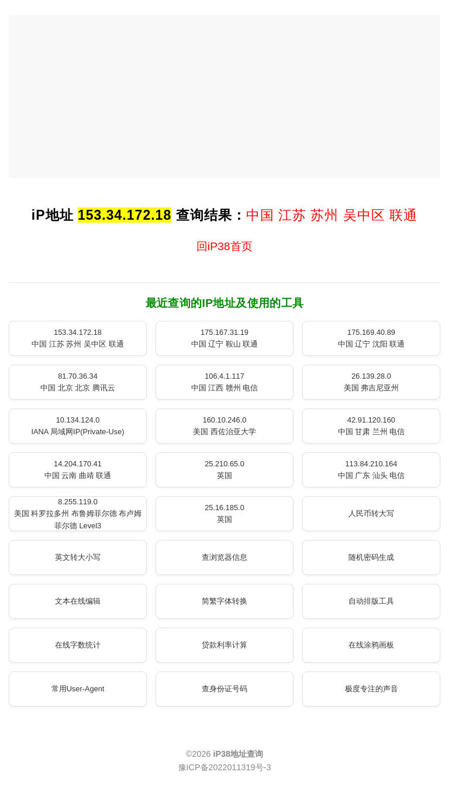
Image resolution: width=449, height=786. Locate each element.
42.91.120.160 (371, 425)
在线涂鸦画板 (371, 644)
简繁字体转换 (224, 601)
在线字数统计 (78, 644)
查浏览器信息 (224, 557)
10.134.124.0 (77, 425)
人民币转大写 (371, 513)
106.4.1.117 (224, 382)
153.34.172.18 (77, 338)
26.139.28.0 (371, 382)
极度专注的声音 (371, 688)
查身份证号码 (224, 688)
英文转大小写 (78, 557)
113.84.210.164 (371, 469)
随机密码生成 (371, 557)
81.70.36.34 (77, 382)
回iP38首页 (224, 246)
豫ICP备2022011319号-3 (224, 767)
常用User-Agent (78, 688)
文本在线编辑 (78, 601)
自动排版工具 (371, 601)
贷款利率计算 (224, 644)
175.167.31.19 (224, 338)
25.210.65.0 (224, 469)
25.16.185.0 (224, 513)
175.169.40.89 (371, 338)
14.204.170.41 (78, 469)
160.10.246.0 (224, 425)
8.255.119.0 (78, 513)
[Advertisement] (224, 96)
